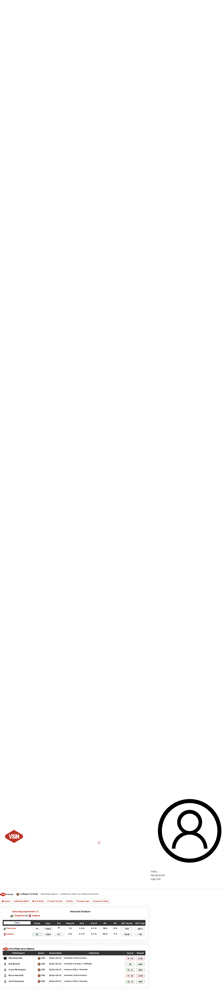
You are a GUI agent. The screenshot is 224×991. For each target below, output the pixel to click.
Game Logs (82, 901)
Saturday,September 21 (25, 911)
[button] (99, 843)
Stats (69, 901)
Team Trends (54, 901)
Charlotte (19, 915)
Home (10, 894)
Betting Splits (21, 901)
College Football (29, 894)
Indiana (36, 915)
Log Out (156, 879)
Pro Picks (38, 901)
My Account (158, 875)
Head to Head (100, 901)
